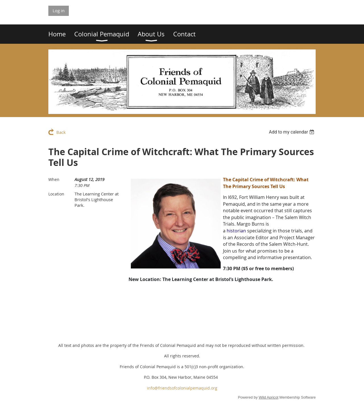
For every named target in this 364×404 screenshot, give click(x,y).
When (53, 179)
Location (56, 194)
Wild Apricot (268, 397)
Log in (59, 10)
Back (61, 132)
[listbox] (292, 132)
